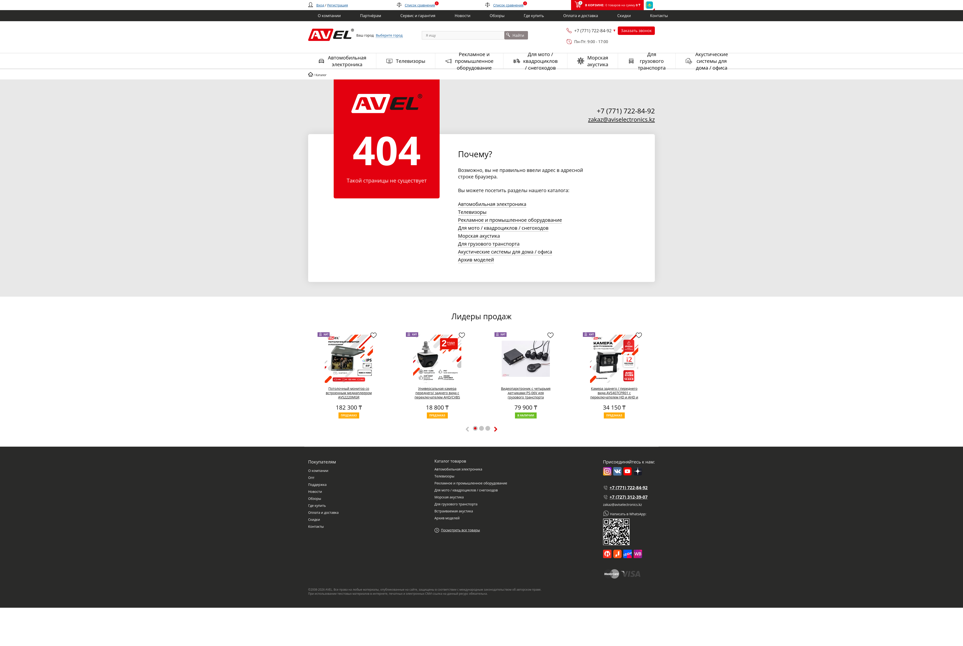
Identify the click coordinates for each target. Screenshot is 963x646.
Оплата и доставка (323, 512)
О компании (318, 470)
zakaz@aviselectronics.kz (621, 119)
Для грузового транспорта (489, 244)
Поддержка (317, 484)
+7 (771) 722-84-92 (593, 30)
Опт (311, 477)
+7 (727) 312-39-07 (629, 497)
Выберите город (389, 35)
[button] (475, 428)
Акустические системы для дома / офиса (505, 251)
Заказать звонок (636, 30)
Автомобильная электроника (492, 204)
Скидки (314, 519)
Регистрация (337, 5)
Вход (320, 5)
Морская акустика (479, 236)
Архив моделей (476, 259)
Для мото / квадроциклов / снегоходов (503, 228)
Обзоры (314, 498)
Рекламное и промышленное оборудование (510, 220)
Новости (315, 491)
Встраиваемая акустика (453, 511)
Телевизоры (472, 212)
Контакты (316, 526)
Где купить (317, 505)
